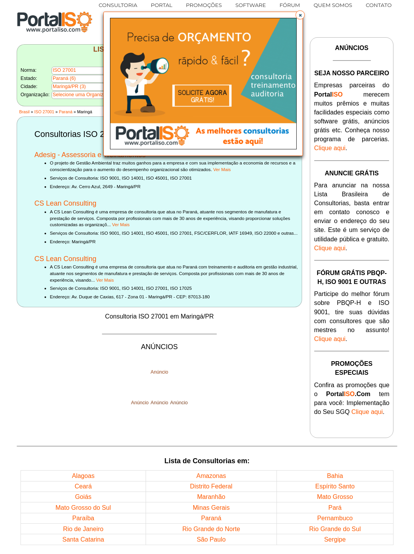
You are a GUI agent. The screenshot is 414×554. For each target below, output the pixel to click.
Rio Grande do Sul (335, 528)
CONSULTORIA (118, 5)
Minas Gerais (211, 507)
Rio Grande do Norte (211, 528)
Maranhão (211, 496)
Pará (335, 507)
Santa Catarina (83, 539)
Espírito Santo (335, 486)
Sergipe (335, 539)
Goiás (83, 496)
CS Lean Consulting (65, 203)
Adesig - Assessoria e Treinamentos (90, 155)
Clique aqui (329, 147)
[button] (300, 15)
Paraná (65, 111)
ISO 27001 (44, 111)
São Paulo (211, 539)
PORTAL (161, 5)
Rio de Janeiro (83, 528)
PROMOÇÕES (204, 5)
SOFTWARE (250, 5)
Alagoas (83, 475)
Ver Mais (221, 169)
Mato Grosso (335, 496)
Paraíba (83, 517)
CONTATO (379, 5)
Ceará (83, 486)
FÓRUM (290, 5)
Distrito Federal (211, 486)
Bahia (335, 475)
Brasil (24, 111)
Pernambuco (335, 517)
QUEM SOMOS (333, 5)
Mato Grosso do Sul (83, 507)
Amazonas (211, 475)
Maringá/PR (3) (69, 86)
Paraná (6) (64, 78)
